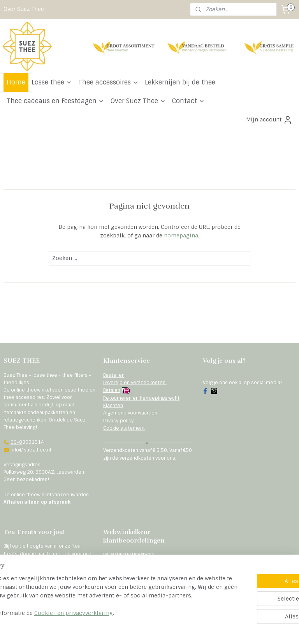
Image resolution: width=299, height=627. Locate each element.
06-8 (16, 442)
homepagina (181, 235)
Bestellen (114, 375)
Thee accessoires (108, 82)
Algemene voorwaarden (130, 413)
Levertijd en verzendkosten (135, 382)
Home (16, 82)
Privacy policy (119, 421)
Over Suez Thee (24, 8)
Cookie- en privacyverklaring (134, 612)
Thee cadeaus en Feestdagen (55, 101)
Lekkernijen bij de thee (180, 82)
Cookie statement (124, 428)
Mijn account (269, 120)
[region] (98, 592)
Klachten (113, 405)
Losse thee (52, 82)
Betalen (111, 390)
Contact (188, 101)
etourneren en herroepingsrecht (142, 398)
